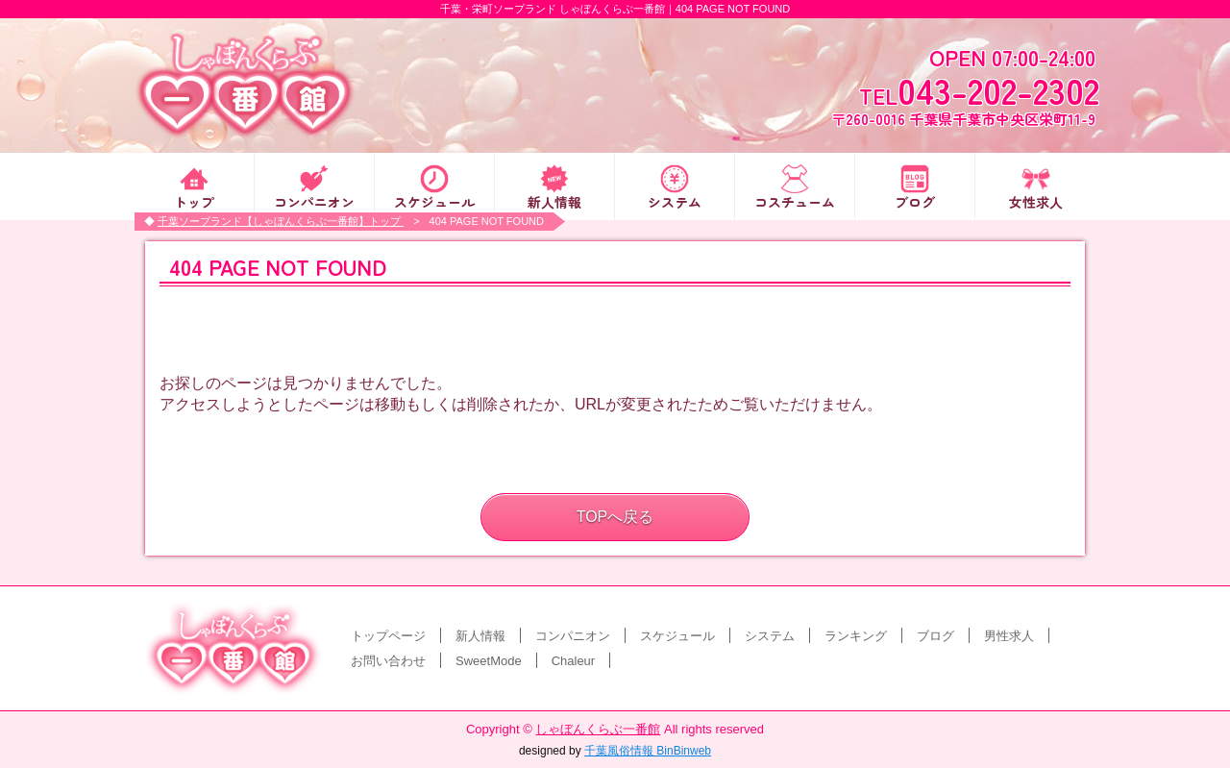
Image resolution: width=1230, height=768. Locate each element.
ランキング (855, 636)
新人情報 (554, 200)
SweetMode (488, 661)
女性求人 (1036, 200)
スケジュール (434, 200)
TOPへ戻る (615, 516)
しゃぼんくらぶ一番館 (597, 729)
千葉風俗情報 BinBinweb (647, 750)
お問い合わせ (388, 661)
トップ (194, 200)
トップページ (388, 636)
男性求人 (1009, 636)
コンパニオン (314, 200)
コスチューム (794, 200)
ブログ (915, 200)
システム (674, 200)
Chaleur (574, 661)
